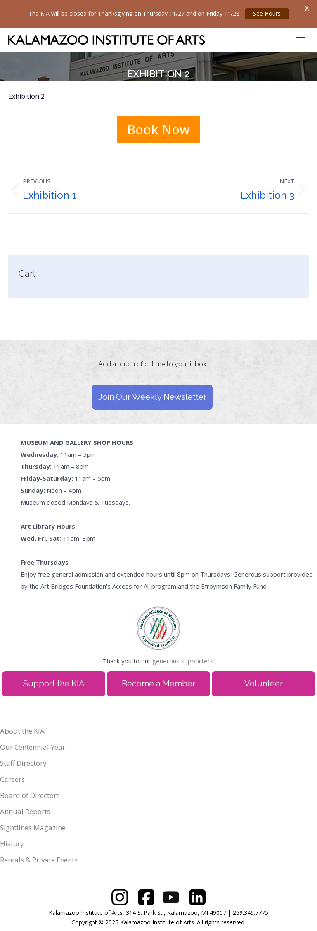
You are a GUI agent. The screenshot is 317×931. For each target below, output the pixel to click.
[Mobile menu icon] (300, 40)
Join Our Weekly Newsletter (152, 397)
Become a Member (158, 684)
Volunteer (263, 684)
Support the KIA (54, 684)
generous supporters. (183, 661)
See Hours (267, 13)
